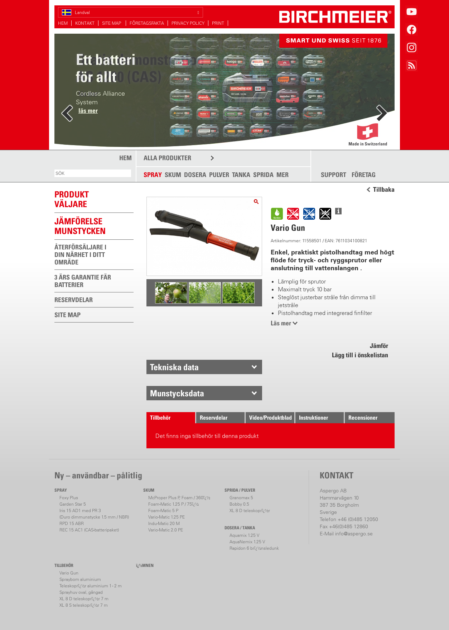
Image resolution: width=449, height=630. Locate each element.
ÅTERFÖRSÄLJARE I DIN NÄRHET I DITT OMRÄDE (80, 254)
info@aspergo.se (354, 533)
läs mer (88, 110)
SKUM (173, 174)
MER (282, 174)
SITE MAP (112, 23)
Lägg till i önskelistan (360, 355)
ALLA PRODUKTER (167, 158)
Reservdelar (213, 417)
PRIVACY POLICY (188, 23)
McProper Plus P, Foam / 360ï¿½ (179, 497)
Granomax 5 (241, 497)
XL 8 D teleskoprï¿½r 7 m (83, 598)
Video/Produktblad (270, 417)
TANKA (241, 174)
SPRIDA (263, 174)
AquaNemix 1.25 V (247, 541)
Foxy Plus (68, 497)
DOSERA (195, 174)
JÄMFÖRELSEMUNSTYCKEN (80, 226)
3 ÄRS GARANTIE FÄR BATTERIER (82, 280)
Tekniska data (174, 367)
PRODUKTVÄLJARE (71, 199)
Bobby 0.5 (239, 504)
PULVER (219, 174)
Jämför (379, 345)
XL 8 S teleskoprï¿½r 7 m (83, 605)
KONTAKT (85, 23)
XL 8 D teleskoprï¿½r (250, 510)
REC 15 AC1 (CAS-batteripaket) (89, 530)
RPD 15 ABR (71, 523)
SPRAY (153, 174)
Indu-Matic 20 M (164, 523)
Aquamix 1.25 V (244, 535)
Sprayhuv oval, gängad (81, 592)
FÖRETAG (364, 174)
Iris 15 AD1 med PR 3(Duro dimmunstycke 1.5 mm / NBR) (94, 514)
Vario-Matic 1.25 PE (166, 517)
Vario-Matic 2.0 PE (165, 530)
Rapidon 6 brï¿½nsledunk (254, 548)
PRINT (218, 23)
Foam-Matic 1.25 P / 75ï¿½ (173, 504)
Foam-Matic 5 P (163, 510)
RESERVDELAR (73, 300)
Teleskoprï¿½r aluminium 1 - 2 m (90, 585)
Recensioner (362, 417)
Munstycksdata (177, 393)
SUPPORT (333, 174)
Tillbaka (384, 189)
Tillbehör (160, 417)
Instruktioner (313, 417)
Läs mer (281, 323)
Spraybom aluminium (80, 579)
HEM (63, 23)
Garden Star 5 (72, 504)
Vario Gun (68, 573)
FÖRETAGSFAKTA (147, 23)
